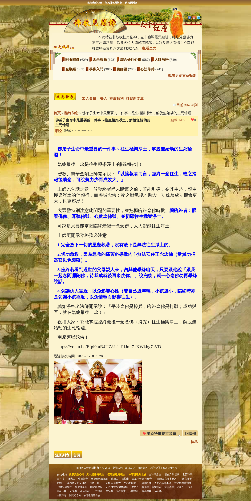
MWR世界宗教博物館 (116, 487)
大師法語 (162, 60)
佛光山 (71, 478)
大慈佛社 (133, 491)
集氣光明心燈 (94, 2)
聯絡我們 (142, 468)
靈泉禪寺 (137, 478)
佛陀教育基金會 (92, 495)
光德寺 (180, 487)
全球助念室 (155, 474)
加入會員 (89, 99)
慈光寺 (109, 491)
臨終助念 (71, 113)
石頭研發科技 (170, 468)
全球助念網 (130, 483)
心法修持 (147, 69)
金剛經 (71, 69)
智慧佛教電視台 (113, 2)
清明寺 (158, 491)
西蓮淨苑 (85, 491)
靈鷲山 (125, 478)
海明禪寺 (146, 491)
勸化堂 (145, 487)
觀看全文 (149, 48)
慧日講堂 (169, 487)
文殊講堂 (121, 491)
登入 (103, 99)
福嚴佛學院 (81, 487)
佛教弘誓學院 (64, 487)
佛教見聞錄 (131, 2)
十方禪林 (97, 491)
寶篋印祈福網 (172, 474)
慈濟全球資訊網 (99, 478)
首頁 (57, 113)
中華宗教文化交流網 (75, 483)
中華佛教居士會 (82, 468)
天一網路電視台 (95, 474)
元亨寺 (73, 491)
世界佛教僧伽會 (182, 483)
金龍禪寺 (61, 495)
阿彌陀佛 (72, 60)
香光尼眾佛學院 (162, 483)
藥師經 (122, 69)
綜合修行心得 (131, 60)
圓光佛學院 (96, 487)
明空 (58, 131)
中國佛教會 (145, 483)
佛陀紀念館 (75, 495)
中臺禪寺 (83, 478)
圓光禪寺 (147, 478)
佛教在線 (94, 483)
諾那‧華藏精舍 (113, 483)
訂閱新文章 (135, 99)
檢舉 (194, 442)
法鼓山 (114, 478)
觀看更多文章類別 (182, 76)
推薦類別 (116, 99)
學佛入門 (96, 69)
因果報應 (100, 60)
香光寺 (135, 487)
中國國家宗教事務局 (166, 478)
